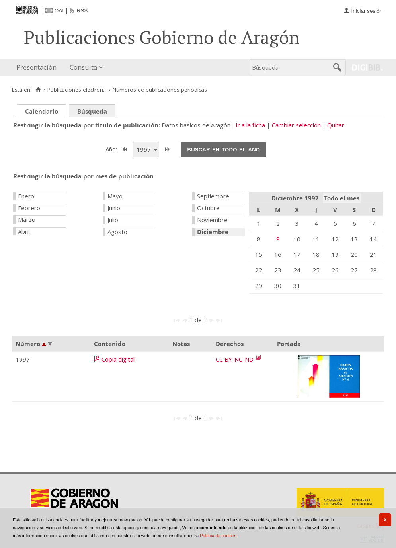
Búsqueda (92, 111)
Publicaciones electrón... (77, 89)
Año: (112, 149)
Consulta (83, 67)
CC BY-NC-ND (235, 359)
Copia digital (118, 359)
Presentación (36, 67)
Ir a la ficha (250, 125)
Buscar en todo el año (223, 149)
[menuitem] (38, 67)
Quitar (335, 125)
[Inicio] (38, 89)
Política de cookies (218, 535)
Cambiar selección (296, 125)
